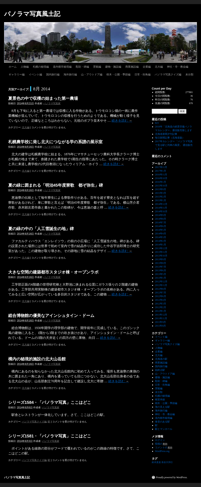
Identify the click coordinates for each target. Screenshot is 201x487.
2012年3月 (160, 303)
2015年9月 (160, 189)
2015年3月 (160, 193)
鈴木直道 (156, 462)
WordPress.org (162, 451)
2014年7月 (160, 222)
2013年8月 (160, 263)
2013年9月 (160, 259)
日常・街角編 (143, 74)
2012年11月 (161, 285)
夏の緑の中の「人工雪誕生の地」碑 (41, 228)
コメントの (163, 447)
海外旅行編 (70, 74)
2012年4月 (160, 300)
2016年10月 (161, 178)
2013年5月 (160, 274)
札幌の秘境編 (41, 66)
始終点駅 (160, 370)
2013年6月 (160, 270)
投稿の (161, 443)
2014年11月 (161, 207)
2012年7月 (160, 292)
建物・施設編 (113, 66)
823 (157, 122)
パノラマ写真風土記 (32, 13)
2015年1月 (160, 200)
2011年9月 (160, 322)
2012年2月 (160, 307)
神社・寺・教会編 (177, 66)
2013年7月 (160, 266)
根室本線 (160, 399)
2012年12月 (161, 281)
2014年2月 (160, 241)
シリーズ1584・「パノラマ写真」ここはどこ (49, 402)
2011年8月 (160, 325)
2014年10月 (161, 211)
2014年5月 (160, 229)
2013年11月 (161, 252)
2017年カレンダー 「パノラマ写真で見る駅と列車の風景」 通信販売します (174, 145)
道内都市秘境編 (62, 66)
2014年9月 (160, 215)
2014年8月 (160, 218)
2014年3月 (160, 237)
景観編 (97, 66)
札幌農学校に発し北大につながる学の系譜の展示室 (55, 142)
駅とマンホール (163, 429)
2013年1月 (160, 277)
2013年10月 (161, 255)
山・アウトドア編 (91, 74)
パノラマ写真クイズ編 (168, 74)
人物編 (25, 66)
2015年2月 (160, 196)
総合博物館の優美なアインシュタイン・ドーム (51, 315)
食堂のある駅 (162, 421)
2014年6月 (160, 226)
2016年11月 (161, 174)
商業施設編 (132, 66)
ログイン (160, 440)
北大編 (159, 66)
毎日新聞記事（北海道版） (170, 137)
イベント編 (35, 74)
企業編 (147, 66)
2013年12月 (161, 248)
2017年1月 (160, 170)
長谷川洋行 (167, 462)
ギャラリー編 (17, 74)
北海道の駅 (161, 359)
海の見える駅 (162, 406)
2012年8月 (160, 288)
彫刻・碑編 (82, 66)
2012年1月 (160, 311)
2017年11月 (161, 167)
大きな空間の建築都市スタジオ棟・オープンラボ (53, 272)
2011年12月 (161, 314)
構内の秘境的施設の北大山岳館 (37, 359)
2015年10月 (161, 185)
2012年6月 (160, 296)
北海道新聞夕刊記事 (167, 134)
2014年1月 (160, 244)
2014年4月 (160, 233)
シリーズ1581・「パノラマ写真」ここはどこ (49, 436)
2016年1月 (160, 181)
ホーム (13, 66)
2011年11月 (161, 318)
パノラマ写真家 (52, 103)
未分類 (189, 74)
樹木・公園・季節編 (118, 74)
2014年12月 (161, 204)
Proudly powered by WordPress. (171, 477)
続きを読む (122, 120)
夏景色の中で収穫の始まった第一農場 (43, 98)
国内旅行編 (52, 74)
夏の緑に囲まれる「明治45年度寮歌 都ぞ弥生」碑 (55, 185)
